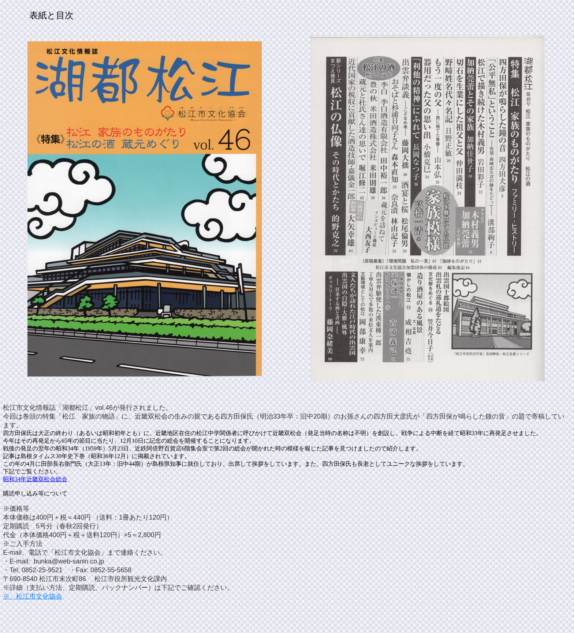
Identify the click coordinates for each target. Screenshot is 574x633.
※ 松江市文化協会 (32, 596)
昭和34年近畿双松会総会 (35, 479)
